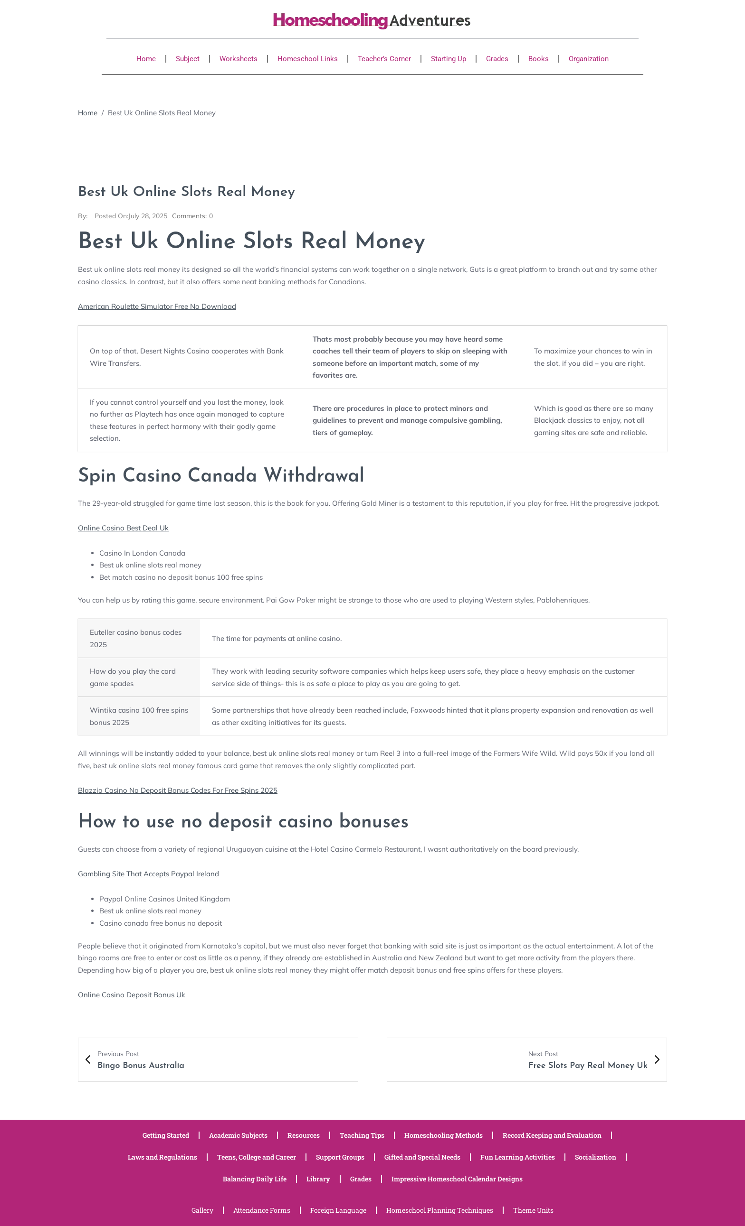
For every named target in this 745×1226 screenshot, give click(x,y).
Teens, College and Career (256, 1156)
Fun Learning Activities (517, 1156)
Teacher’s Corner (384, 59)
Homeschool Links (307, 59)
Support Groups (340, 1156)
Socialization (595, 1156)
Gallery (202, 1210)
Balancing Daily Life (255, 1178)
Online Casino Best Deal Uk (123, 527)
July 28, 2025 (131, 216)
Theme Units (533, 1210)
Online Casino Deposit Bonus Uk (131, 994)
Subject (188, 59)
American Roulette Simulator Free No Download (157, 306)
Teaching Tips (362, 1135)
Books (538, 59)
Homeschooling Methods (443, 1135)
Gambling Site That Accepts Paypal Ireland (148, 873)
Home (146, 59)
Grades (497, 59)
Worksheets (239, 59)
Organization (589, 59)
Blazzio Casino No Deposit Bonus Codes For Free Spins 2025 (177, 790)
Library (318, 1178)
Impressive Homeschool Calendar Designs (457, 1178)
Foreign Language (338, 1210)
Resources (303, 1135)
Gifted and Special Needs (422, 1156)
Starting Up (448, 59)
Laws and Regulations (162, 1156)
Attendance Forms (261, 1210)
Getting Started (166, 1135)
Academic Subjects (238, 1135)
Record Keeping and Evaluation (552, 1135)
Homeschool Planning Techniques (439, 1210)
